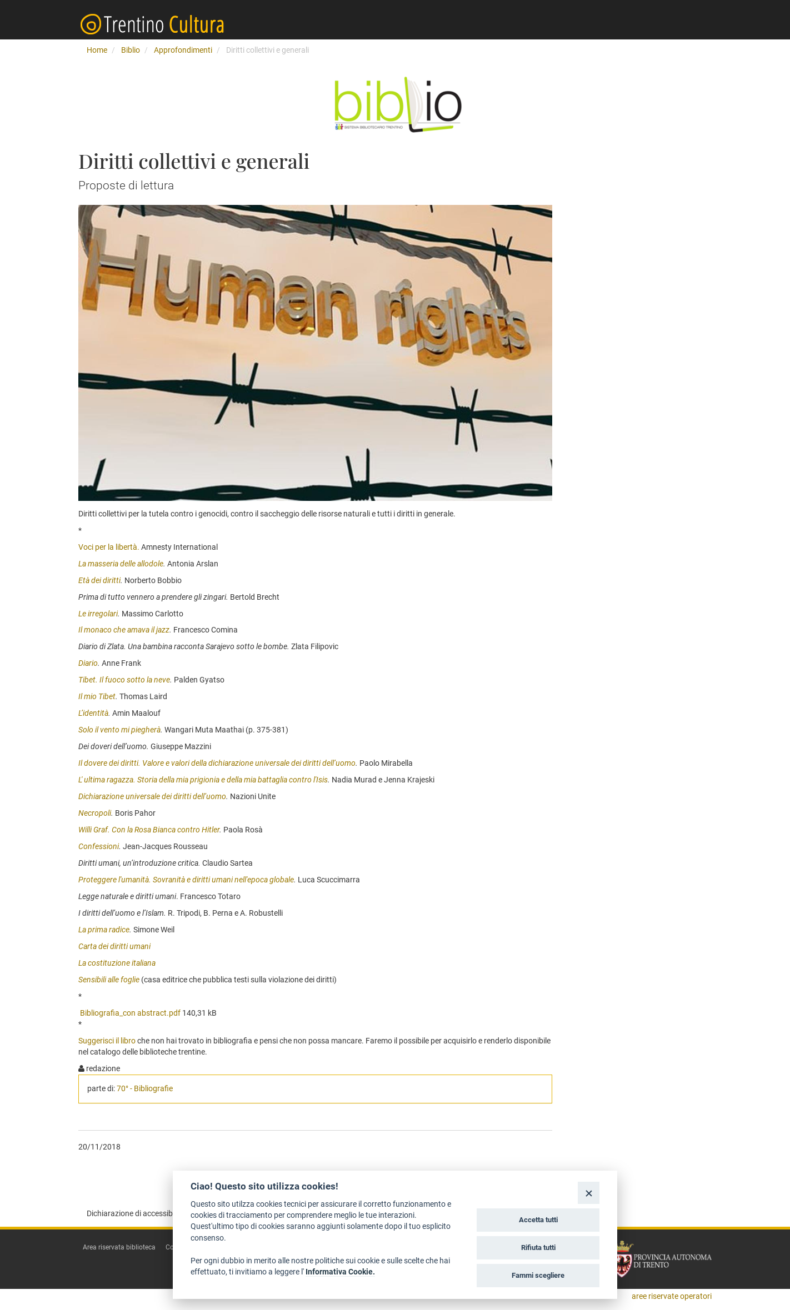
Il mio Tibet (97, 696)
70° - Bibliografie (145, 1088)
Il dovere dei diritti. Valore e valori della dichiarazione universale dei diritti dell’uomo (217, 763)
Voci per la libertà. (108, 547)
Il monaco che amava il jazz (123, 629)
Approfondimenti (183, 50)
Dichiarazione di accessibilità (136, 1213)
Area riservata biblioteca (119, 1247)
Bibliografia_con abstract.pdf (130, 1012)
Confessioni (98, 846)
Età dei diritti (99, 580)
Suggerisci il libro (107, 1040)
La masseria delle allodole (120, 563)
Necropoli (94, 813)
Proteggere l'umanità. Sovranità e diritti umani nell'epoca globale (186, 879)
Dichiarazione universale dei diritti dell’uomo (152, 796)
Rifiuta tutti (538, 1247)
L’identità (93, 713)
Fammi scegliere (538, 1275)
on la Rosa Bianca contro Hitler (168, 829)
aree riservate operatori (672, 1296)
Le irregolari (98, 613)
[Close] (588, 1192)
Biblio (130, 50)
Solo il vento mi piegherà (119, 729)
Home (97, 50)
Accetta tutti (538, 1220)
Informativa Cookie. (340, 1271)
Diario (88, 663)
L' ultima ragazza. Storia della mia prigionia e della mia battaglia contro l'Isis (203, 779)
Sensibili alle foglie (108, 979)
